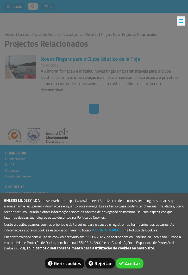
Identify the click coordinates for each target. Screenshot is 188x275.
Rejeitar (103, 263)
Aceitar (132, 263)
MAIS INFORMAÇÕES (107, 230)
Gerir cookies (67, 263)
